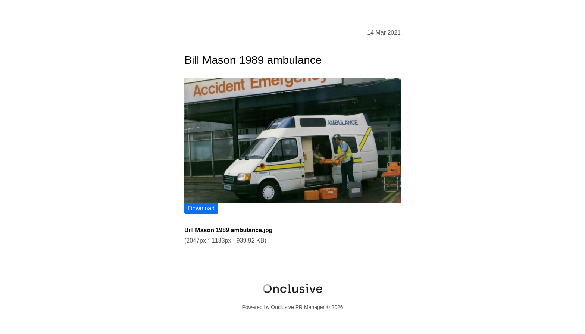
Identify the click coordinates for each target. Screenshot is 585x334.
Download (201, 208)
